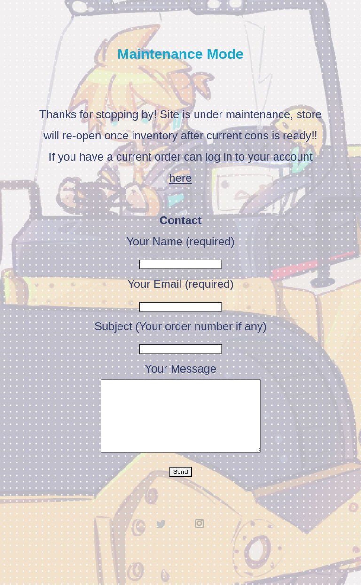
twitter (161, 537)
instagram (200, 537)
